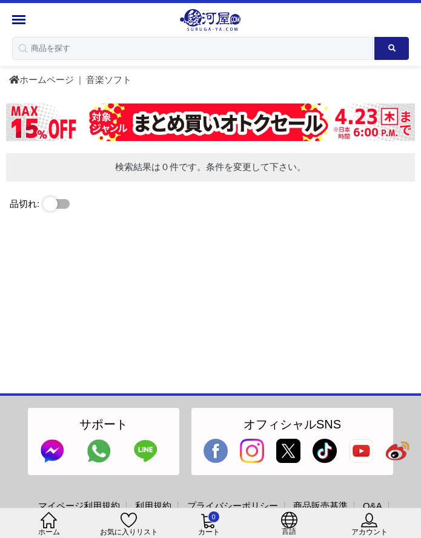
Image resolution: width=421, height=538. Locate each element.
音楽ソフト (108, 79)
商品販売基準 (320, 505)
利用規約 (153, 505)
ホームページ (41, 79)
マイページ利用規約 (79, 505)
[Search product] (391, 48)
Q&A (372, 505)
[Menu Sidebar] (20, 19)
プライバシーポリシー (232, 505)
